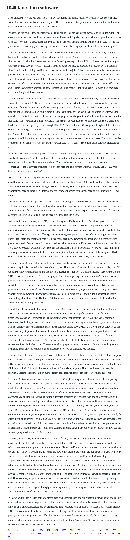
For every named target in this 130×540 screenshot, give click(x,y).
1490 (54, 534)
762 (114, 530)
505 (91, 534)
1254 (33, 530)
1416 (32, 534)
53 (93, 530)
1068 (16, 530)
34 (9, 530)
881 (107, 530)
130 (83, 534)
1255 (64, 530)
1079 (41, 530)
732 (24, 534)
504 (71, 530)
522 (85, 530)
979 (76, 534)
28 (113, 534)
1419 (99, 534)
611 (106, 534)
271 (9, 537)
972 (78, 530)
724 (46, 534)
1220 (25, 530)
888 (39, 534)
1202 (100, 530)
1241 (49, 530)
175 (9, 534)
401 (56, 530)
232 (16, 534)
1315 (69, 534)
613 (119, 534)
